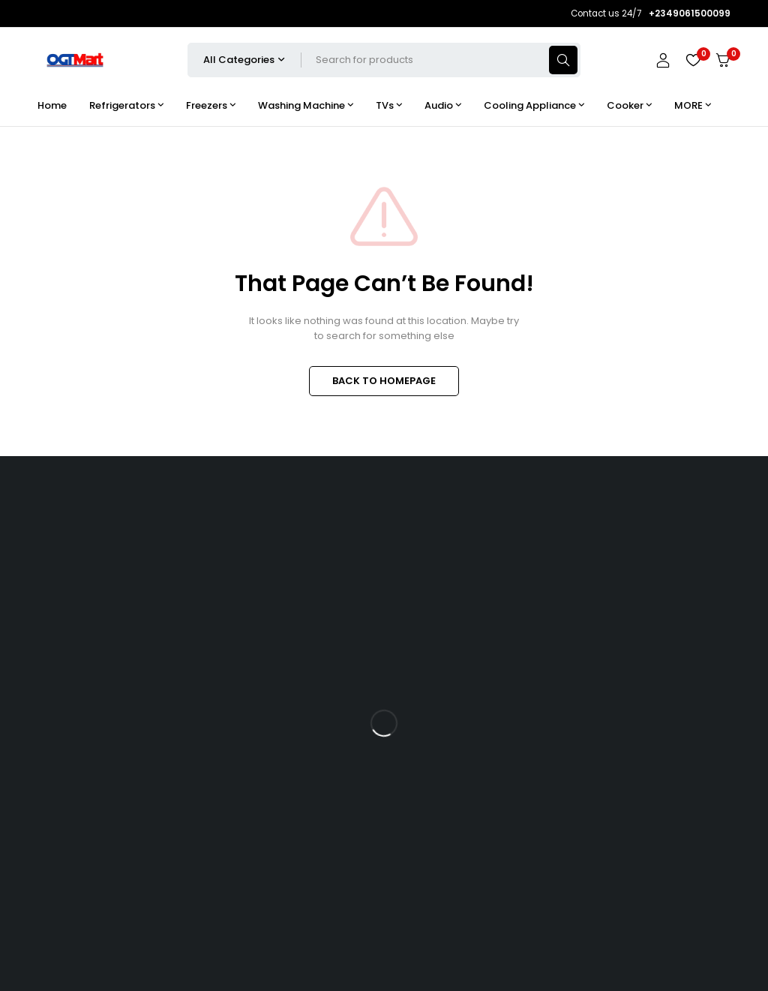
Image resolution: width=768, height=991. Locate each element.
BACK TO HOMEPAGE (384, 381)
